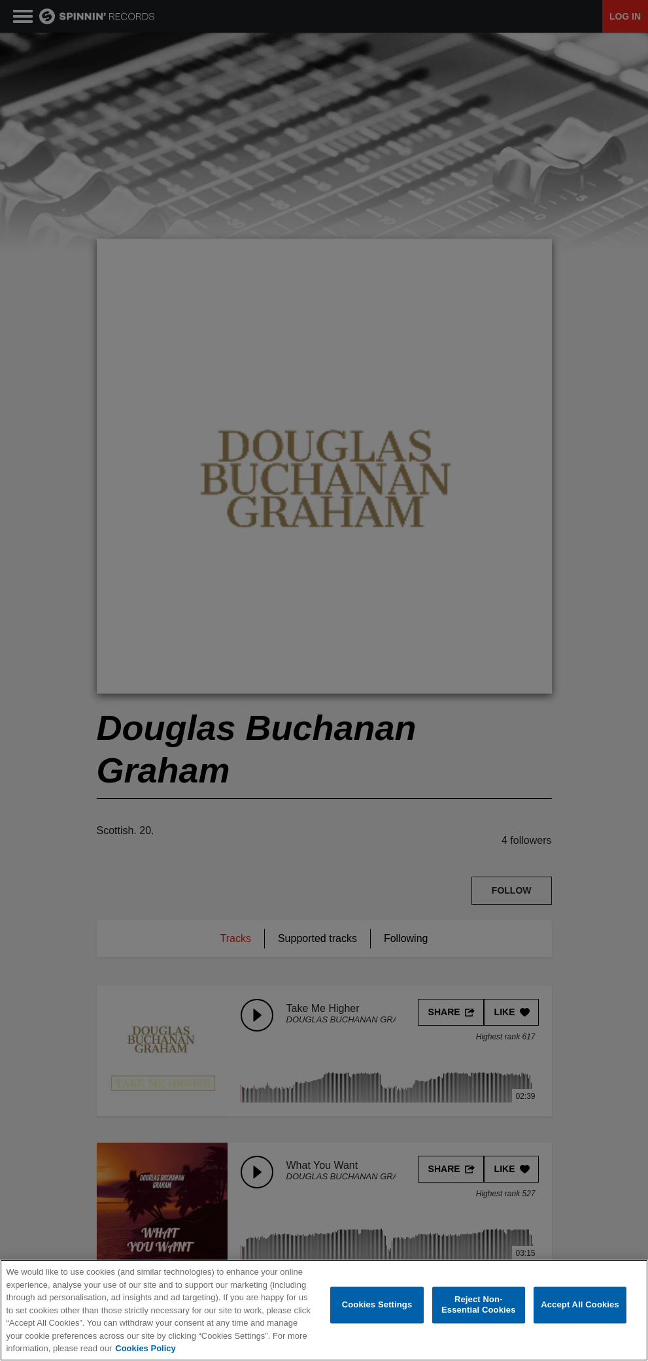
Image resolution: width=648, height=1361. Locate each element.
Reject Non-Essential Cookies (478, 1305)
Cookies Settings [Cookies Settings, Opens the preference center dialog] (377, 1304)
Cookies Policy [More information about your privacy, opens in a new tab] (145, 1348)
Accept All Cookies (580, 1304)
